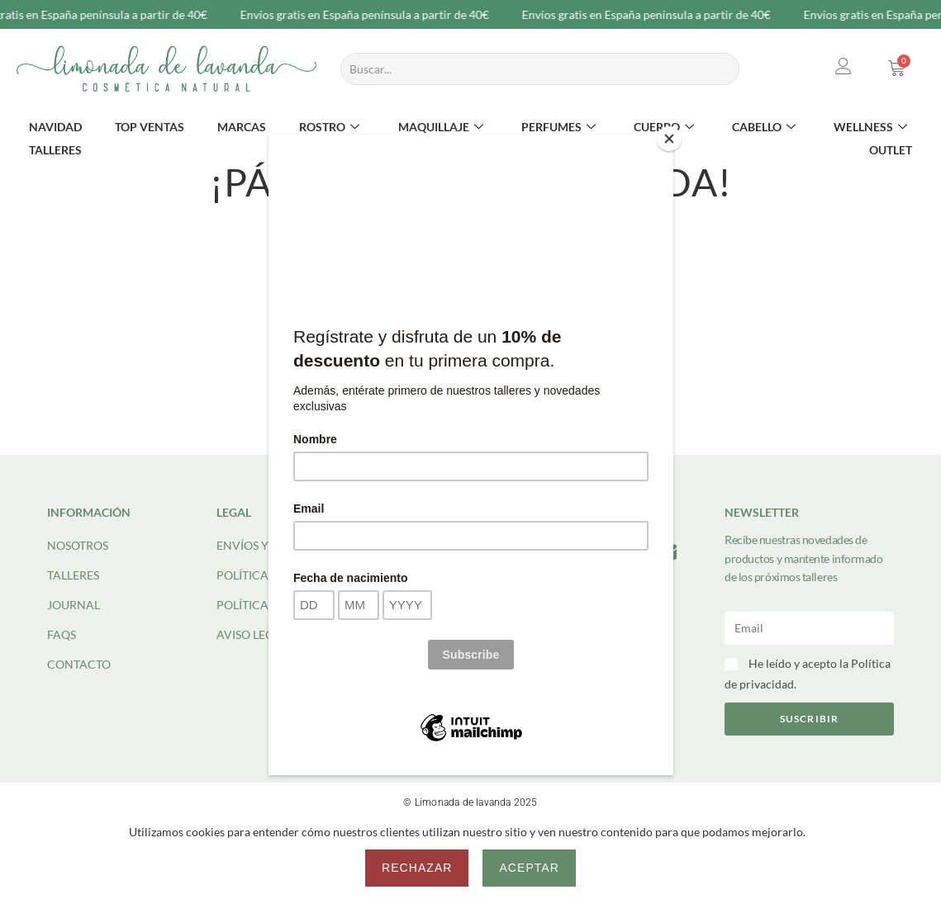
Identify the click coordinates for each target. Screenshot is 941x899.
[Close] (669, 138)
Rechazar (417, 867)
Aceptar (528, 867)
